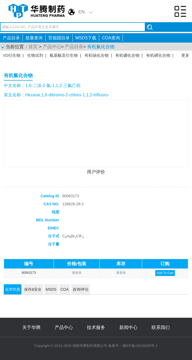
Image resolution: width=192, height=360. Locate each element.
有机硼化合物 (127, 55)
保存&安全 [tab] (33, 289)
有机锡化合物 (96, 55)
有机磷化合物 (158, 55)
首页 (33, 46)
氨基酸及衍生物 (64, 55)
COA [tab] (64, 289)
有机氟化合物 (101, 46)
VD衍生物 (11, 55)
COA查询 (111, 38)
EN (81, 11)
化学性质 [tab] (12, 289)
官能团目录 (59, 38)
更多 (185, 55)
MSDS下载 (85, 38)
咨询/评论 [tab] (81, 289)
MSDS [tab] (51, 289)
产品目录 (11, 38)
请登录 (77, 273)
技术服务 (96, 327)
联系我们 (161, 327)
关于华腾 (31, 327)
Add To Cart (165, 273)
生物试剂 (35, 55)
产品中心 (52, 46)
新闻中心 (128, 327)
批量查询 (34, 38)
